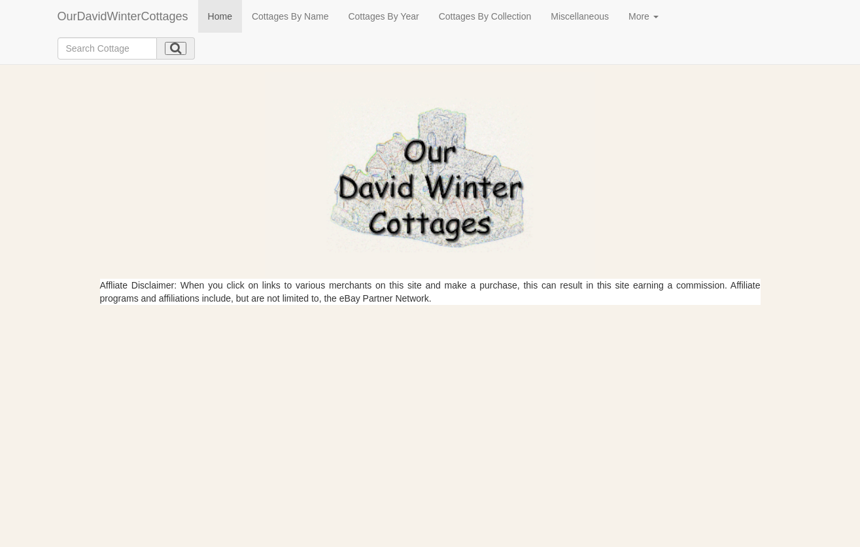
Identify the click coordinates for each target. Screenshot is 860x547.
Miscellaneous (580, 16)
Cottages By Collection (485, 16)
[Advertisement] (430, 403)
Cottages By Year (383, 16)
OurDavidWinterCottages (123, 16)
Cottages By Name (290, 16)
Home (220, 16)
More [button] (643, 16)
